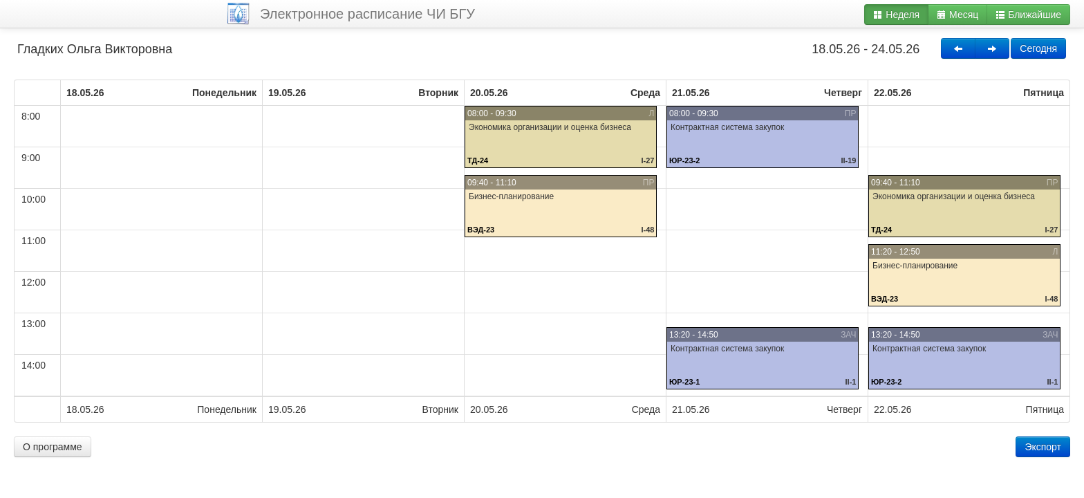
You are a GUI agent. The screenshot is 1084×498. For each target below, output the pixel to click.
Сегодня (1038, 48)
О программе (52, 446)
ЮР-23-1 (684, 382)
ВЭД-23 (480, 229)
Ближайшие (1028, 14)
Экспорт (1043, 446)
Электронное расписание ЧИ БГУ (367, 13)
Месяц (957, 14)
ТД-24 (477, 160)
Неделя (896, 14)
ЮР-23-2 (684, 160)
